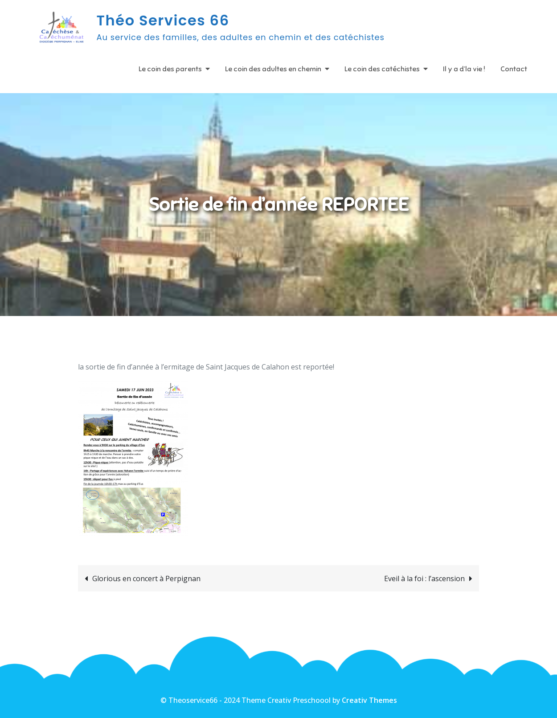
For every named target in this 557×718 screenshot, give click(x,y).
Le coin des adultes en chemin (273, 69)
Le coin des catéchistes (382, 69)
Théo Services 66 (163, 20)
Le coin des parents (170, 69)
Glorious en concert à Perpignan (146, 578)
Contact (513, 69)
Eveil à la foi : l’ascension (424, 578)
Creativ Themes (369, 700)
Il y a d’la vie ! (464, 69)
